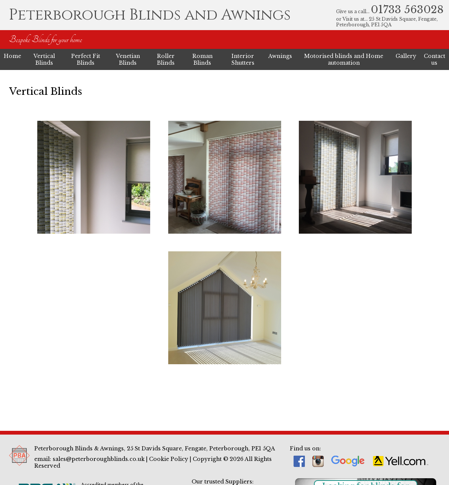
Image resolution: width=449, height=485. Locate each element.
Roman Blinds (202, 59)
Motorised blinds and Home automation (343, 59)
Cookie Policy (168, 459)
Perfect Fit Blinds (85, 59)
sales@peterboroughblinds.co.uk (99, 459)
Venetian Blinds (128, 59)
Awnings (280, 56)
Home (12, 56)
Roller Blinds (166, 59)
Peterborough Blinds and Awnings (150, 15)
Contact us (434, 59)
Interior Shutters (242, 59)
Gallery (406, 56)
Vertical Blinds (44, 59)
